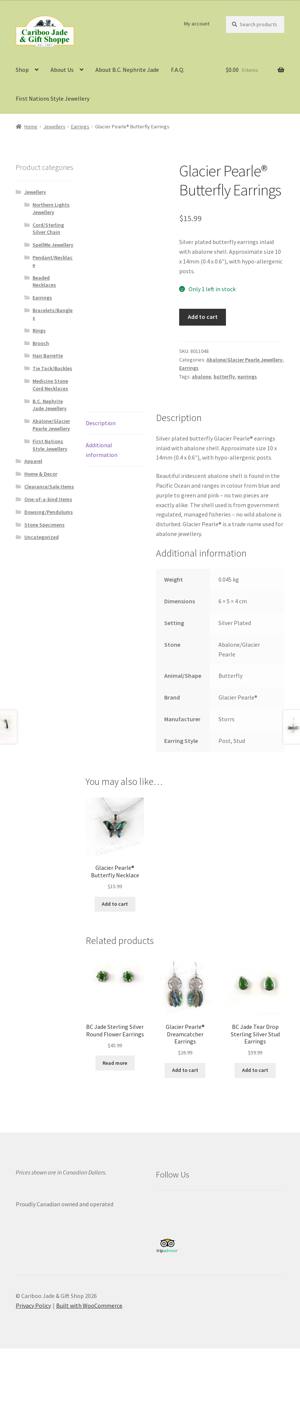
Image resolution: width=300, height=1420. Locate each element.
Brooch (41, 343)
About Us (62, 69)
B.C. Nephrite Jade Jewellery (50, 405)
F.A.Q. (177, 69)
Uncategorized (41, 537)
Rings (39, 330)
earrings (247, 376)
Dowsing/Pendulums (48, 512)
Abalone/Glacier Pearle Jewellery (244, 359)
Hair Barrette (48, 355)
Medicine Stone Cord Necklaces (50, 385)
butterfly (224, 376)
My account (196, 23)
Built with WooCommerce (89, 1305)
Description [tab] (101, 423)
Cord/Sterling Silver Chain (48, 229)
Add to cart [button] (115, 904)
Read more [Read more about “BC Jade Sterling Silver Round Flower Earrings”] (114, 1063)
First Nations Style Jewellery (52, 98)
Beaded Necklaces (44, 281)
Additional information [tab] (101, 449)
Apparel (33, 461)
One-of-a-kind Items (48, 499)
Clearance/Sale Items (49, 486)
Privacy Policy (33, 1305)
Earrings (80, 126)
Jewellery (54, 126)
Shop (22, 69)
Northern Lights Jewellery (51, 208)
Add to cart (203, 316)
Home (30, 126)
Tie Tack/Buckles (52, 368)
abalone (201, 376)
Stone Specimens (44, 524)
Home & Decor (40, 473)
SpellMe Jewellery (53, 244)
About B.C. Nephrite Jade (127, 69)
